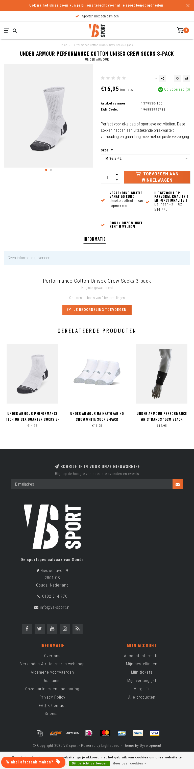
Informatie (95, 239)
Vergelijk (142, 688)
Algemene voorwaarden (52, 672)
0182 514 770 (54, 596)
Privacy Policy (52, 697)
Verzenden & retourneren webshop (52, 663)
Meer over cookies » (129, 763)
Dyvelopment (150, 746)
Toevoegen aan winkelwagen (157, 177)
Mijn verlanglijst (141, 680)
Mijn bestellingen (141, 663)
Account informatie (142, 655)
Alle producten (141, 697)
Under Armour (97, 59)
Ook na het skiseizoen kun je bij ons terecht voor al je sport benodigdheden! (97, 5)
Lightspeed (110, 746)
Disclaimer (52, 680)
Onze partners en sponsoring (52, 688)
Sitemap (52, 713)
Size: (106, 150)
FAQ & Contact (52, 705)
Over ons (52, 655)
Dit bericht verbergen (90, 763)
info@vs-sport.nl (55, 607)
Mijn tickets (142, 672)
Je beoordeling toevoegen (97, 310)
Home (63, 45)
